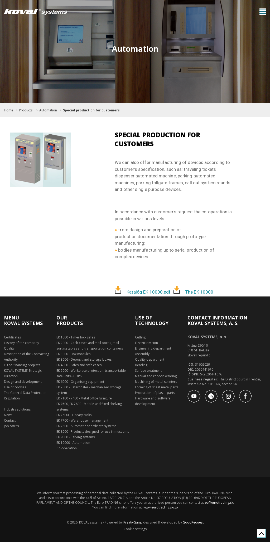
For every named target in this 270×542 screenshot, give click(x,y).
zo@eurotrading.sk (219, 502)
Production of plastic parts (155, 392)
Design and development (23, 381)
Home (8, 110)
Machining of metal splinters (156, 381)
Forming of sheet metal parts (156, 387)
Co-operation (66, 448)
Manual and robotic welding (156, 376)
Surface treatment (148, 370)
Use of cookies (15, 387)
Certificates (12, 337)
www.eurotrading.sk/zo (160, 507)
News (8, 415)
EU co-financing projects (22, 365)
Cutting (140, 337)
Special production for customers (91, 110)
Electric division (146, 343)
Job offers (11, 426)
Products (25, 110)
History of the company (21, 343)
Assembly (142, 354)
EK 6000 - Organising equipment (80, 381)
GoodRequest (193, 522)
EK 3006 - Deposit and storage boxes (84, 359)
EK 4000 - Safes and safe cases (79, 365)
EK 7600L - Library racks (73, 415)
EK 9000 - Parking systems (75, 437)
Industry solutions (17, 409)
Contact (10, 420)
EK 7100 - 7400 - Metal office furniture (84, 398)
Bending (141, 365)
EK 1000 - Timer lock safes (75, 337)
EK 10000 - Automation (73, 442)
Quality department (149, 359)
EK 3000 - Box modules (73, 354)
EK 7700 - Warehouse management (82, 420)
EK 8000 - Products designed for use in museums (92, 431)
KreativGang (132, 522)
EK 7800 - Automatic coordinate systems (86, 426)
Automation (48, 110)
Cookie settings (135, 529)
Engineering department (153, 348)
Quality (9, 348)
